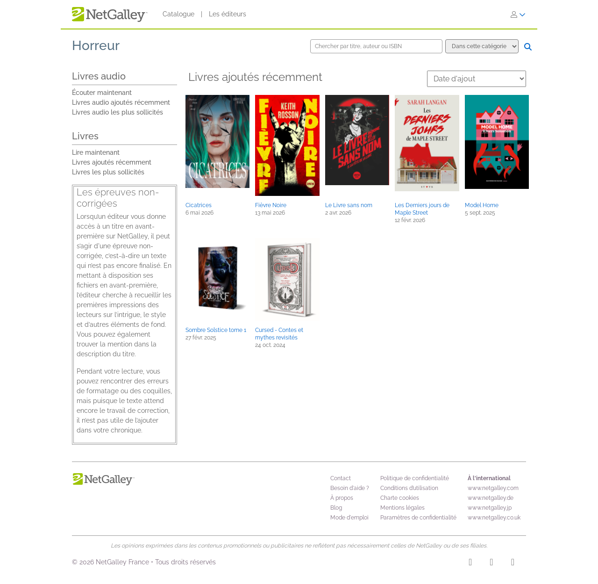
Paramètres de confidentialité (418, 517)
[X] (512, 563)
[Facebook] (491, 563)
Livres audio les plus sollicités (117, 112)
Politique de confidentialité (414, 478)
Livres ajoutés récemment (111, 162)
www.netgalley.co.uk (494, 517)
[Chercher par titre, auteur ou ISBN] (376, 46)
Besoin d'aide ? (349, 488)
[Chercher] (528, 46)
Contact (340, 478)
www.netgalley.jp (490, 508)
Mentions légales (402, 508)
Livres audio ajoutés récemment (121, 102)
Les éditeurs (227, 14)
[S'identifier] (518, 14)
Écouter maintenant (102, 92)
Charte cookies (399, 498)
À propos (341, 498)
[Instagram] (470, 563)
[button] (217, 141)
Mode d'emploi (349, 517)
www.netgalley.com (493, 488)
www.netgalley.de (490, 498)
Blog (336, 508)
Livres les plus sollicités (108, 172)
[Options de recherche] (482, 46)
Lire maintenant (96, 152)
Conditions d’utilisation (409, 488)
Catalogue (178, 14)
